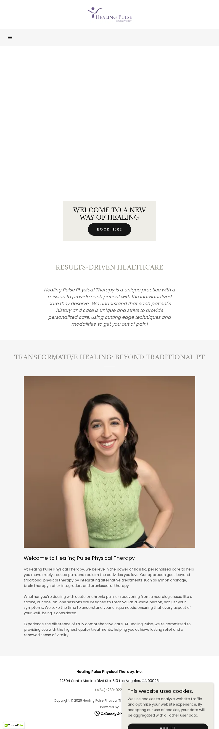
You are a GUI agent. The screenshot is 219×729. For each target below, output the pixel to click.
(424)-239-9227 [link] (109, 690)
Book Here (109, 229)
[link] (109, 14)
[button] (10, 37)
